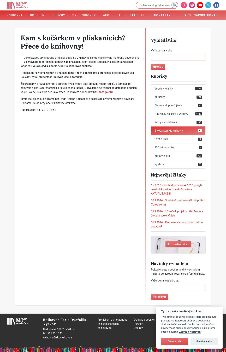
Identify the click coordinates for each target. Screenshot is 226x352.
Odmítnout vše (204, 341)
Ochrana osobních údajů (148, 319)
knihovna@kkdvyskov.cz (57, 337)
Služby (59, 15)
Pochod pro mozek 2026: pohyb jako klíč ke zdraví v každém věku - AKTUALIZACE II (176, 189)
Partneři (138, 323)
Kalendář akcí (178, 244)
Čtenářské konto (201, 15)
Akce (107, 15)
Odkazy (138, 328)
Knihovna (15, 15)
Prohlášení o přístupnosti (112, 319)
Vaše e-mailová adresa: (165, 280)
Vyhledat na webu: (162, 50)
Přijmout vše (174, 341)
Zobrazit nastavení (190, 331)
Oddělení (38, 15)
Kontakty (163, 15)
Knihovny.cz (104, 328)
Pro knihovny (84, 15)
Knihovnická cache (108, 323)
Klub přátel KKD (133, 15)
